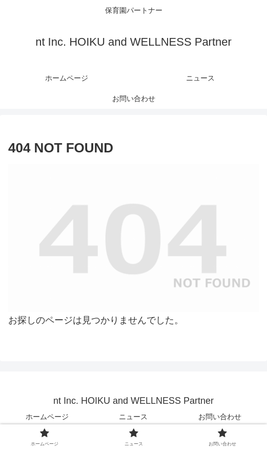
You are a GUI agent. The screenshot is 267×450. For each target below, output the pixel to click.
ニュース (133, 417)
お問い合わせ (219, 417)
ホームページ (47, 417)
